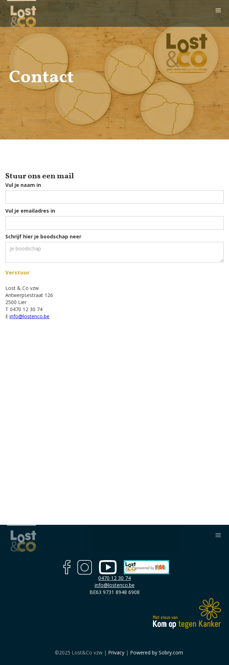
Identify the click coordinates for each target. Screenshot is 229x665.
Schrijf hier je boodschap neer (43, 236)
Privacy (115, 652)
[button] (218, 10)
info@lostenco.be (29, 316)
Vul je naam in (23, 185)
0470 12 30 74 (114, 578)
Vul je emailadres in (30, 210)
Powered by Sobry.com (156, 652)
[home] (21, 13)
